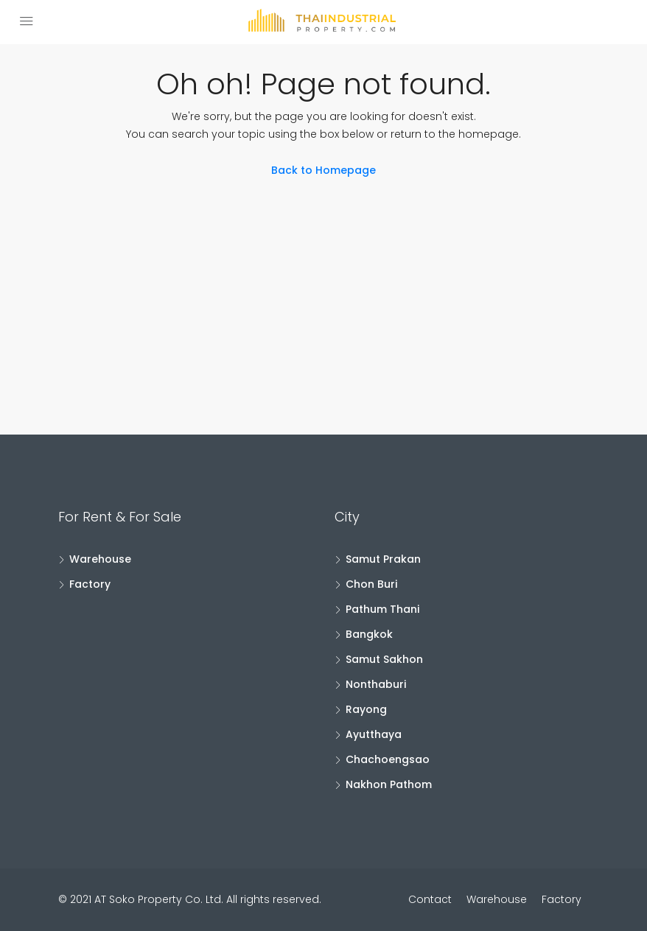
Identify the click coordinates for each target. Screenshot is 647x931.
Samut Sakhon (384, 659)
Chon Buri (371, 584)
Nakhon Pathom (389, 784)
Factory (90, 584)
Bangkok (369, 634)
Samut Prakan (383, 559)
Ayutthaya (374, 734)
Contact (430, 899)
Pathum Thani (382, 609)
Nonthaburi (376, 684)
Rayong (366, 709)
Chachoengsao (388, 759)
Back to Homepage (323, 170)
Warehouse (100, 559)
